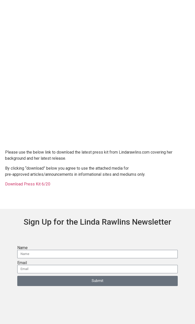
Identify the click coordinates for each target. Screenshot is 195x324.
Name (22, 248)
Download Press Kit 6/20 (28, 184)
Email (22, 263)
